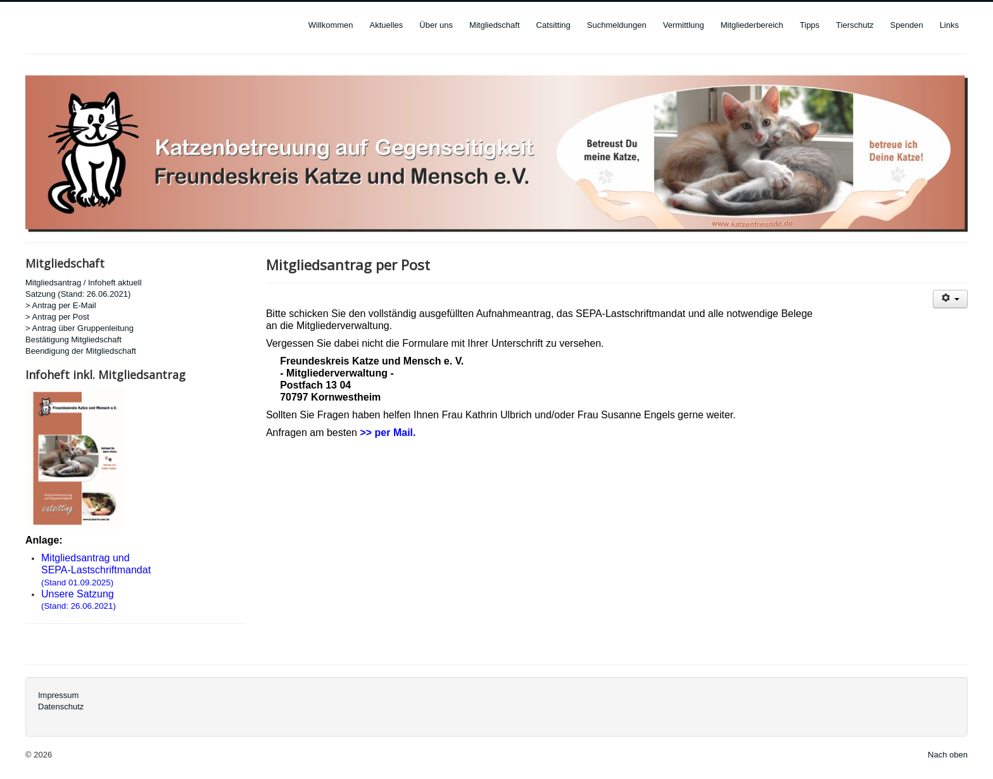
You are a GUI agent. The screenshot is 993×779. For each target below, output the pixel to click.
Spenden (906, 25)
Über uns (436, 25)
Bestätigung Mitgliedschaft (73, 339)
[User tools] (950, 299)
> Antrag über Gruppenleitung (79, 328)
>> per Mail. (387, 432)
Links (949, 25)
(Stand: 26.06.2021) (78, 606)
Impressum (58, 695)
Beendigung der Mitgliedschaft (80, 351)
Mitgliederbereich (752, 25)
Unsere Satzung (77, 594)
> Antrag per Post (57, 316)
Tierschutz (854, 25)
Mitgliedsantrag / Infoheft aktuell (83, 282)
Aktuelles (386, 25)
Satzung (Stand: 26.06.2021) (77, 294)
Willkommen (330, 25)
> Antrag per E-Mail (60, 305)
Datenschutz (61, 706)
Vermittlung (683, 25)
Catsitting (553, 25)
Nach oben (948, 754)
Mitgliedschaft (494, 25)
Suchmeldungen (617, 25)
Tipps (809, 25)
